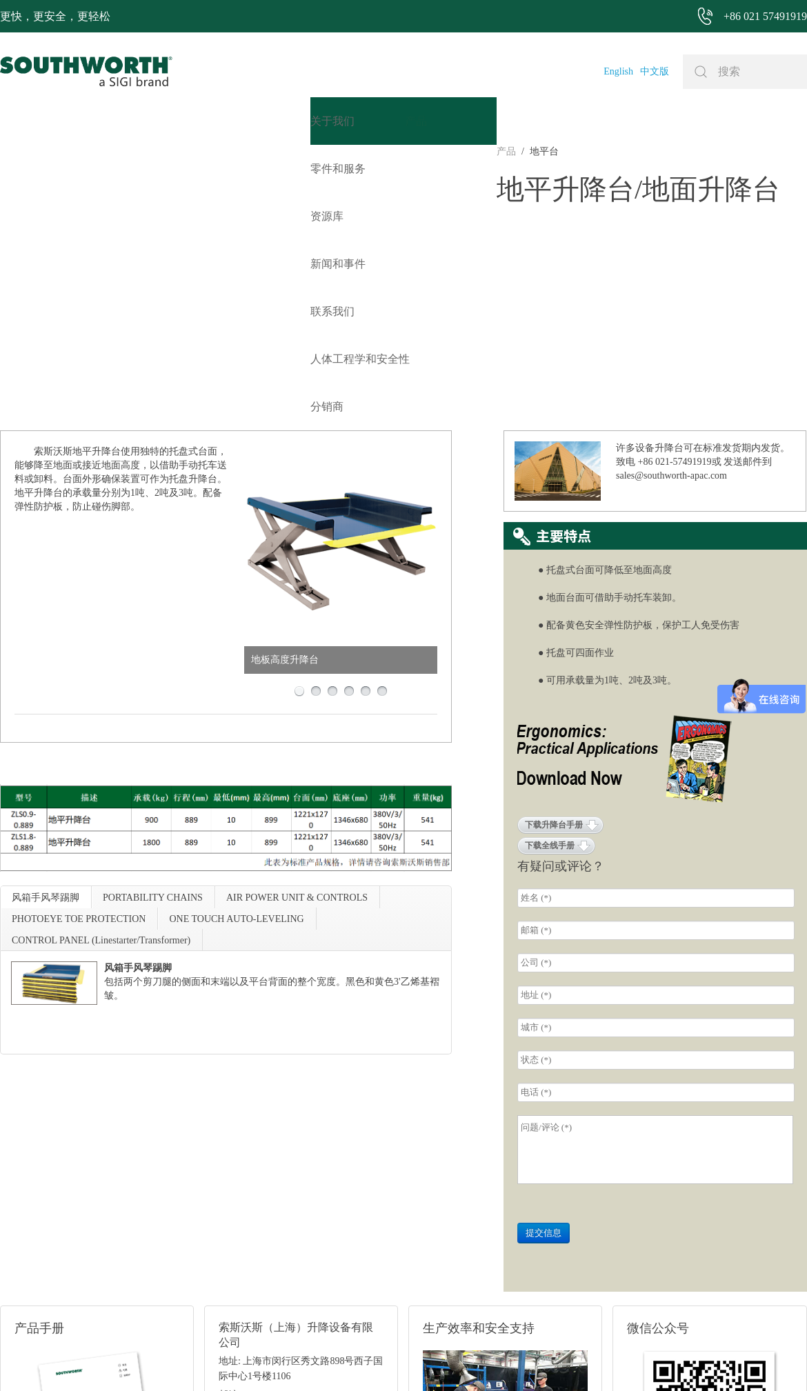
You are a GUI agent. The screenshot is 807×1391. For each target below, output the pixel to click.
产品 (9, 151)
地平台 (47, 151)
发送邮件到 (748, 238)
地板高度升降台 (285, 436)
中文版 (654, 71)
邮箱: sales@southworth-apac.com (286, 1189)
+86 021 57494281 (323, 1359)
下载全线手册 (550, 622)
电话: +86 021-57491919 (268, 1206)
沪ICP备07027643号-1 (457, 1359)
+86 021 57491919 (219, 1359)
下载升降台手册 (554, 601)
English (618, 71)
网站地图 (386, 1359)
